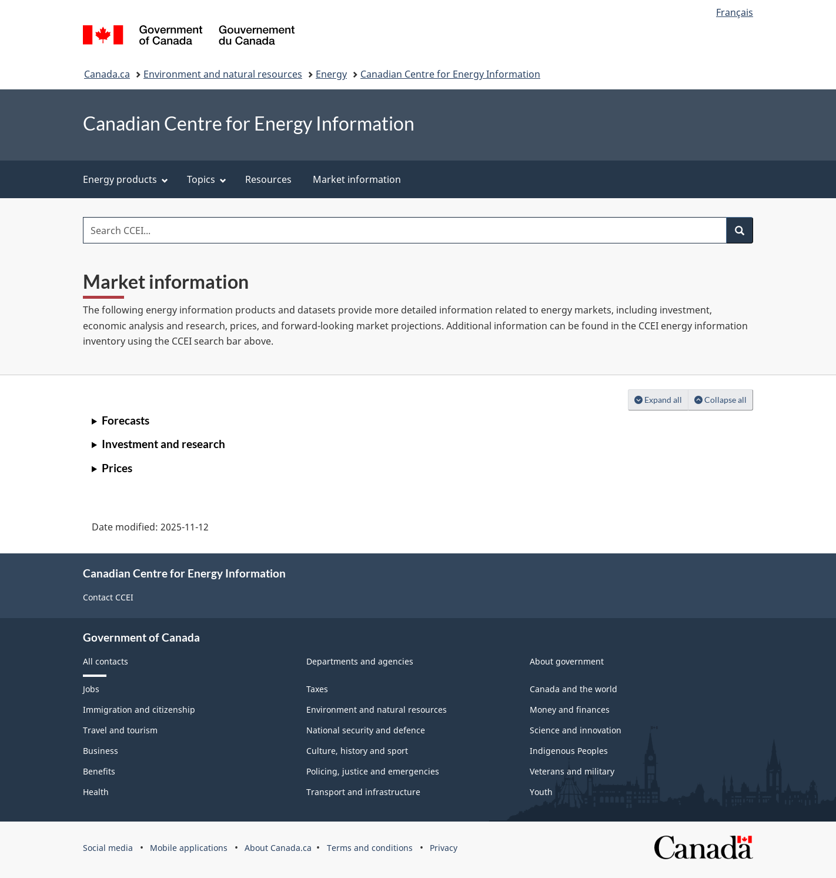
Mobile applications (189, 847)
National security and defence (365, 730)
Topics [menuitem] (206, 179)
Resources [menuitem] (268, 179)
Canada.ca (107, 74)
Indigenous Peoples (569, 750)
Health (96, 791)
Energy (331, 74)
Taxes (317, 689)
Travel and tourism (120, 730)
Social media (108, 847)
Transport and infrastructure (363, 791)
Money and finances (570, 709)
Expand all (661, 399)
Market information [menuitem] (357, 179)
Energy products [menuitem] (125, 179)
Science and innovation (575, 730)
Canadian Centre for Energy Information (450, 74)
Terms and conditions (370, 847)
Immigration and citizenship (139, 709)
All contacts (105, 661)
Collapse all (723, 399)
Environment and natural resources (222, 74)
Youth (541, 791)
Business (100, 750)
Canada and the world (573, 689)
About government (567, 661)
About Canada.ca (278, 847)
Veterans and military (572, 771)
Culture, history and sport (357, 750)
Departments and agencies (359, 661)
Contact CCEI (108, 597)
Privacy (443, 847)
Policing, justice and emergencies (372, 771)
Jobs (91, 689)
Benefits (99, 771)
